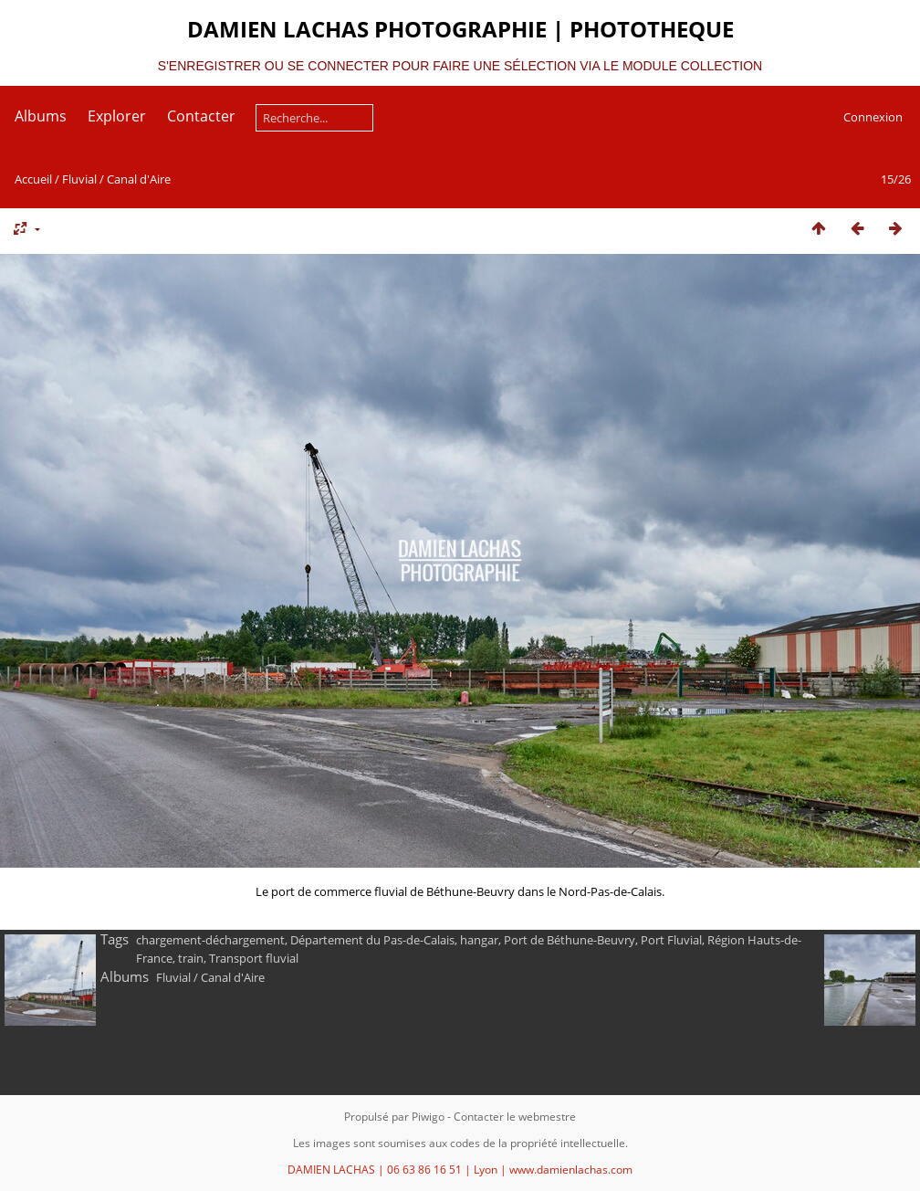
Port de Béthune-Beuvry (569, 940)
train (191, 958)
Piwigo (428, 1116)
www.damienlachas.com (570, 1169)
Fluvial (79, 179)
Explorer (117, 116)
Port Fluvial (671, 940)
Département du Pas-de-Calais (372, 940)
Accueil (33, 179)
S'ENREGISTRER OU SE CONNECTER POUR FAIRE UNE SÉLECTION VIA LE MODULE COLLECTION (460, 65)
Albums (41, 116)
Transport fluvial (253, 958)
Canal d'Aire (139, 179)
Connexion (873, 117)
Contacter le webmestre (515, 1116)
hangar (479, 940)
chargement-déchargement (210, 940)
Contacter (201, 116)
